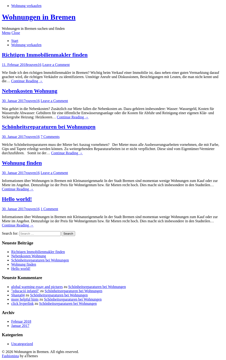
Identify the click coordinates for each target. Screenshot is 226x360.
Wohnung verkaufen (26, 6)
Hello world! (17, 199)
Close (15, 33)
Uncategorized (22, 344)
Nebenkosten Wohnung (29, 91)
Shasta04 (18, 295)
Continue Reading (27, 81)
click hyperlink (22, 303)
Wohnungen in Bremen (39, 17)
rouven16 (34, 65)
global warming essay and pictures (37, 287)
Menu (6, 33)
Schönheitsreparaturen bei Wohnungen (48, 127)
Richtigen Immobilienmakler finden (45, 55)
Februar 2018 (21, 321)
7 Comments (50, 137)
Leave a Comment (56, 65)
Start (14, 41)
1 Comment (49, 209)
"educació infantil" (25, 291)
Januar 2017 (20, 326)
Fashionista (10, 356)
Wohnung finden (22, 163)
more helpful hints (24, 299)
